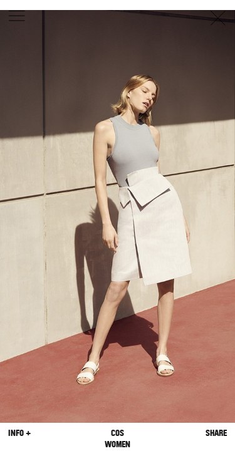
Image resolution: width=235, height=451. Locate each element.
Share (216, 433)
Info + (19, 433)
